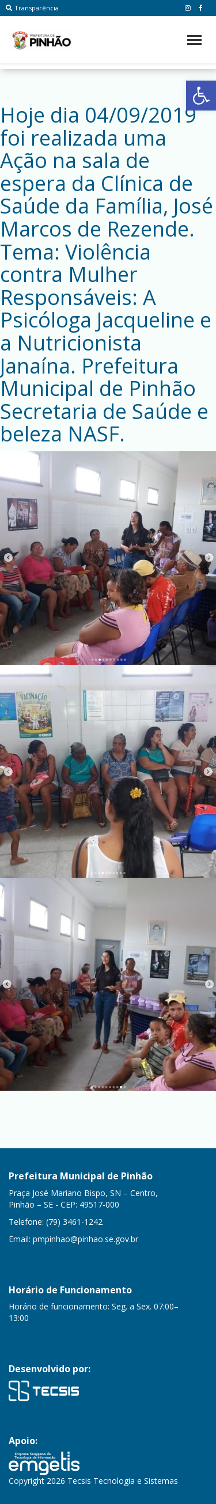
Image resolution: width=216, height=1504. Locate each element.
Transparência (32, 7)
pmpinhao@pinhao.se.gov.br (85, 1238)
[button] (201, 96)
